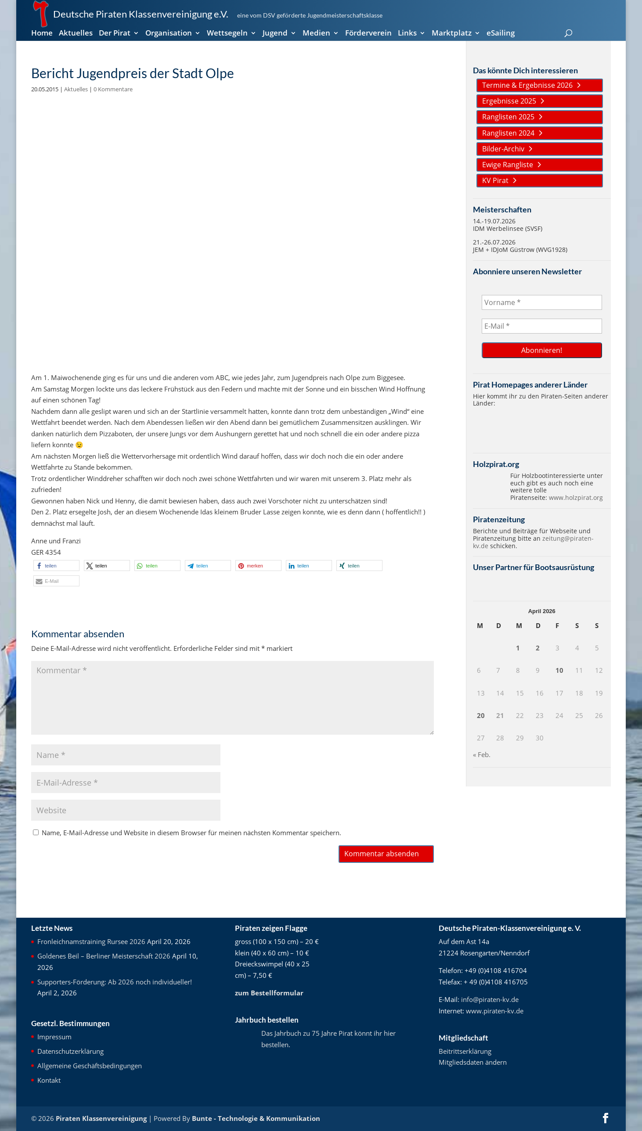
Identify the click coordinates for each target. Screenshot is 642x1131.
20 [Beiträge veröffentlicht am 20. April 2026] (481, 715)
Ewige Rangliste (507, 164)
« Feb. (482, 754)
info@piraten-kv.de (490, 999)
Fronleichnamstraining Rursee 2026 (91, 941)
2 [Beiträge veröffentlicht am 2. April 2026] (538, 647)
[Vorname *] (542, 302)
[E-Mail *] (542, 326)
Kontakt (49, 1080)
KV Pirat (495, 180)
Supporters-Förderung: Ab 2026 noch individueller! (114, 981)
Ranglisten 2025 (508, 117)
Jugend (275, 34)
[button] (56, 565)
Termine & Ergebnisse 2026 (527, 85)
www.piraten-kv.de (494, 1010)
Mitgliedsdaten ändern (473, 1062)
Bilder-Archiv (503, 149)
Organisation (168, 34)
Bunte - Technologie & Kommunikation (256, 1118)
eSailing (501, 34)
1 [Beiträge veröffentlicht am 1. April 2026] (518, 647)
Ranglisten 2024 (508, 133)
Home (42, 34)
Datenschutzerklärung (70, 1051)
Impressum (54, 1036)
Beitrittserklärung (465, 1051)
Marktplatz (452, 34)
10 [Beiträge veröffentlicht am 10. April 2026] (559, 670)
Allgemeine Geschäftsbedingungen (89, 1065)
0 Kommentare (113, 89)
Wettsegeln (227, 34)
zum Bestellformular (269, 992)
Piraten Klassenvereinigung (101, 1118)
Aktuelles (76, 34)
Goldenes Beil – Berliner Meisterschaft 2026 (103, 955)
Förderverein (368, 34)
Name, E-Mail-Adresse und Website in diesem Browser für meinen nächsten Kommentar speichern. (191, 832)
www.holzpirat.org (576, 497)
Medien (316, 34)
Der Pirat (114, 34)
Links (407, 34)
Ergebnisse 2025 (509, 101)
